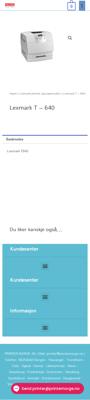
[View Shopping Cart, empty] (71, 5)
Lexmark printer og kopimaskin (39, 93)
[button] (70, 38)
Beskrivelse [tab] (14, 139)
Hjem (13, 93)
